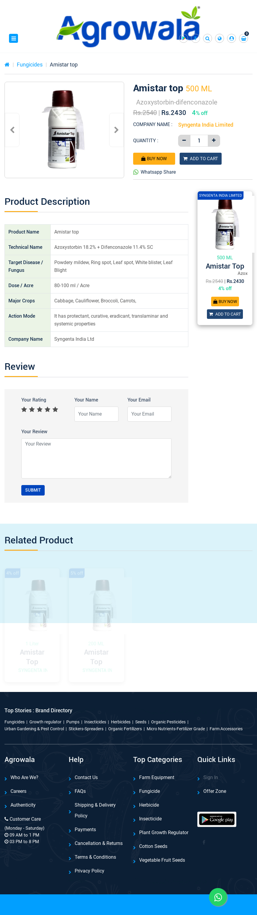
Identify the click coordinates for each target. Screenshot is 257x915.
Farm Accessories (226, 728)
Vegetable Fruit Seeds (162, 860)
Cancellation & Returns (99, 843)
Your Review (34, 431)
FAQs (80, 791)
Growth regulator (45, 721)
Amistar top (64, 64)
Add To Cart (200, 158)
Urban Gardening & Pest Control (34, 728)
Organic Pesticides (168, 721)
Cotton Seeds (153, 846)
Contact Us (86, 777)
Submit (33, 490)
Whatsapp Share (154, 172)
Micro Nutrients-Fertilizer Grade (176, 728)
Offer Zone (214, 791)
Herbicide (149, 805)
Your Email (139, 400)
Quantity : (145, 140)
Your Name (86, 400)
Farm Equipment (156, 777)
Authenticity (23, 805)
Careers (18, 791)
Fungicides (30, 64)
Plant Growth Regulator (163, 832)
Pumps (72, 721)
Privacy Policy (89, 871)
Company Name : (152, 124)
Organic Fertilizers (125, 728)
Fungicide (149, 791)
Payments (85, 829)
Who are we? (24, 777)
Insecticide (150, 819)
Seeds (140, 721)
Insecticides (95, 721)
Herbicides (120, 721)
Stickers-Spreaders (86, 728)
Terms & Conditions (95, 857)
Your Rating (33, 400)
